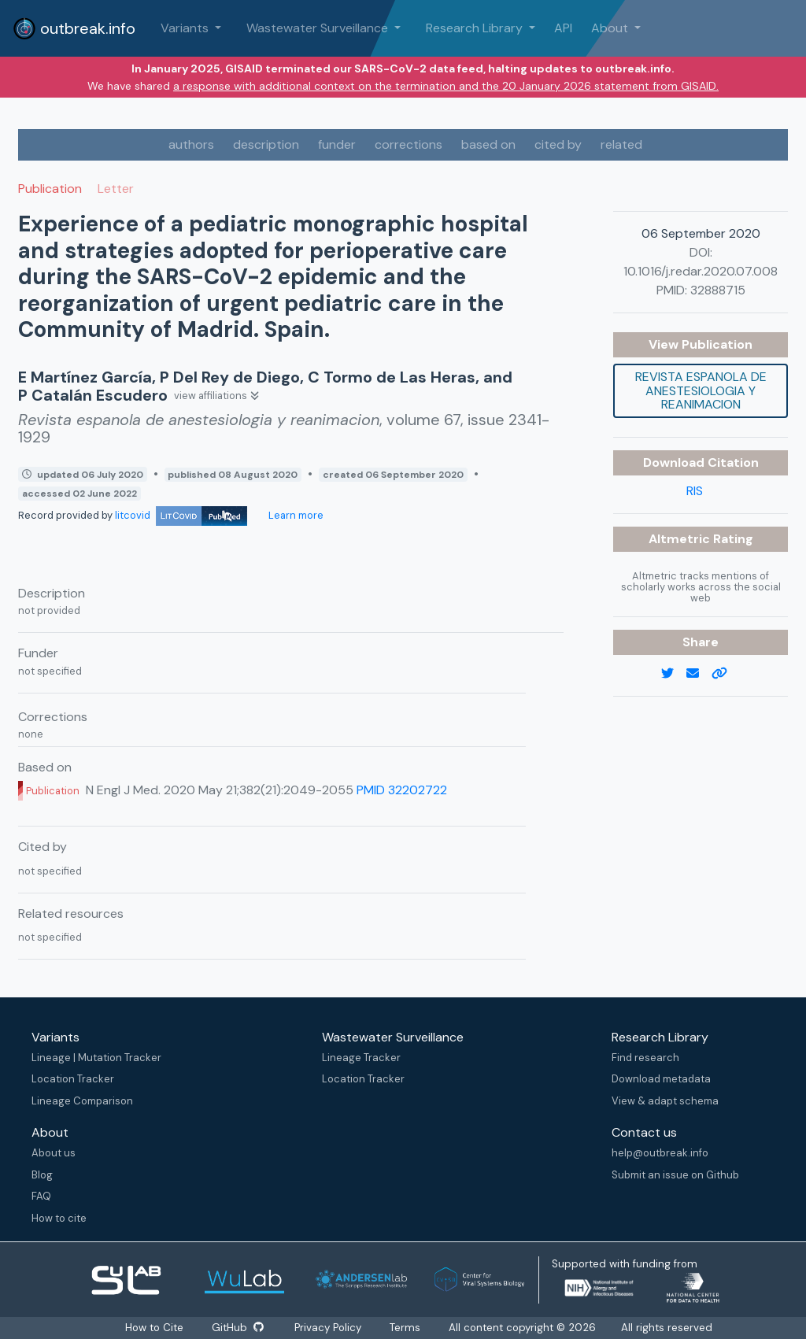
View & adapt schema (665, 1101)
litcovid (181, 515)
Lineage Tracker (361, 1057)
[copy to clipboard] (726, 673)
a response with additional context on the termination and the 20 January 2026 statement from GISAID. (446, 86)
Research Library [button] (476, 28)
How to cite (59, 1218)
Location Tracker (72, 1079)
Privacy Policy (327, 1327)
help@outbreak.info (660, 1153)
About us (53, 1153)
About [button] (611, 28)
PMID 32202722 (402, 790)
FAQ (41, 1196)
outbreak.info (74, 28)
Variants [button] (186, 28)
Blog (42, 1175)
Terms (405, 1327)
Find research (645, 1057)
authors (191, 144)
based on (488, 144)
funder (337, 144)
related (621, 144)
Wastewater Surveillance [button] (318, 28)
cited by (558, 144)
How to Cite (156, 1327)
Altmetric (681, 539)
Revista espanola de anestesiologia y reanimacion (701, 390)
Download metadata (661, 1079)
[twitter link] (673, 673)
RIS (694, 491)
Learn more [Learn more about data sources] (295, 515)
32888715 (717, 290)
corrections (408, 144)
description (266, 144)
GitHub (238, 1327)
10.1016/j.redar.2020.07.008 (700, 271)
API (563, 28)
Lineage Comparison (82, 1101)
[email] (699, 673)
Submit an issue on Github (675, 1175)
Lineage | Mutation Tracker (96, 1057)
